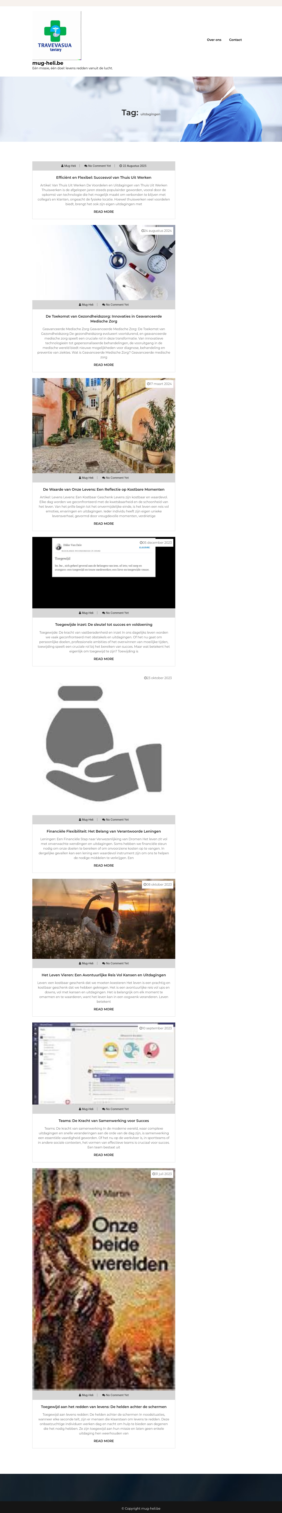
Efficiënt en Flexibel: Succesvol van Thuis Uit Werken (103, 177)
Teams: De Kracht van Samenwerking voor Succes (104, 1121)
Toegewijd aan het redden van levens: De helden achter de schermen (103, 1407)
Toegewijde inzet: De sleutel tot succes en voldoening (104, 624)
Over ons (214, 40)
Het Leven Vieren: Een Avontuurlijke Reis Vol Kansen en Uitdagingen (104, 975)
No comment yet (99, 166)
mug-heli (70, 166)
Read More (104, 212)
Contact (235, 40)
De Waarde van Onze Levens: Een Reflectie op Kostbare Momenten (103, 489)
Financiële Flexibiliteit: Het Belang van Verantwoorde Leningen (104, 831)
